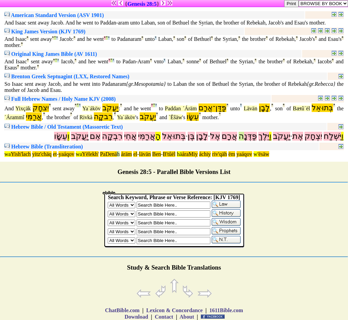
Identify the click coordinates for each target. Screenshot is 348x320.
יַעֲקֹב (110, 107)
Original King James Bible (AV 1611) (50, 54)
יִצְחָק (313, 136)
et (55, 154)
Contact (163, 317)
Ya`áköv (91, 108)
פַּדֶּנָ (250, 136)
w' (256, 154)
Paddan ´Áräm (181, 108)
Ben (156, 154)
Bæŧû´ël (301, 108)
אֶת (297, 136)
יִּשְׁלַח (332, 136)
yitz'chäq (42, 154)
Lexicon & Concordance (174, 310)
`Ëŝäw (175, 117)
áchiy (205, 154)
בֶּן (191, 136)
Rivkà (86, 117)
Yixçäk (23, 108)
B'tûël (169, 154)
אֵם (95, 136)
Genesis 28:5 (142, 4)
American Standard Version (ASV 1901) (54, 15)
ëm (231, 154)
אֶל (215, 136)
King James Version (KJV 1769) (44, 31)
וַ (342, 136)
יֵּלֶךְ (263, 136)
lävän (145, 154)
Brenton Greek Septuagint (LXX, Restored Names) (66, 76)
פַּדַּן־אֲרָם (212, 107)
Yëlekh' (90, 154)
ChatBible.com (122, 310)
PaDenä (108, 154)
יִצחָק (41, 107)
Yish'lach (21, 154)
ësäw (263, 154)
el (135, 154)
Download (136, 317)
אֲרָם (229, 136)
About (186, 317)
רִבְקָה (112, 136)
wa (7, 154)
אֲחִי (130, 136)
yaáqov (66, 154)
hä (179, 154)
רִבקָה (103, 116)
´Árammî (14, 117)
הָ (158, 136)
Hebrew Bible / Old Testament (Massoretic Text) (63, 127)
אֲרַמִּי (34, 116)
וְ (68, 136)
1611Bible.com (226, 310)
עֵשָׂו (193, 116)
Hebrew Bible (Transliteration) (43, 146)
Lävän (250, 108)
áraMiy (189, 154)
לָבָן (264, 107)
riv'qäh (219, 154)
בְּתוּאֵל (322, 107)
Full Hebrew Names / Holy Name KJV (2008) (60, 99)
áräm (126, 154)
